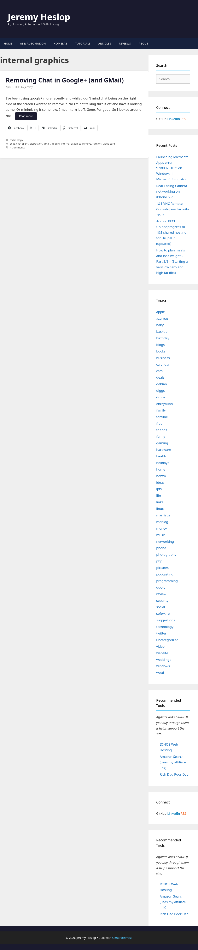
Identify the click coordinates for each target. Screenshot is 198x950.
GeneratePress (122, 938)
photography (166, 554)
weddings (163, 659)
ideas (160, 482)
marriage (163, 515)
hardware (163, 449)
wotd (160, 672)
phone (161, 548)
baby (160, 325)
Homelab (60, 43)
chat (12, 143)
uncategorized (167, 640)
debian (161, 384)
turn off (97, 143)
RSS (183, 119)
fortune (162, 417)
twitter (161, 633)
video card (109, 143)
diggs (160, 390)
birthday (162, 338)
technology (16, 140)
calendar (163, 364)
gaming (162, 443)
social (160, 607)
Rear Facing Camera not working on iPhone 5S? (171, 191)
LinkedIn (173, 119)
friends (161, 430)
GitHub (161, 119)
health (161, 456)
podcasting (164, 574)
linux (160, 508)
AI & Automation (33, 43)
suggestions (165, 620)
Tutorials (82, 43)
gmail (47, 143)
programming (167, 581)
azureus (162, 318)
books (161, 351)
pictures (162, 567)
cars (159, 371)
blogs (160, 344)
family (161, 410)
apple (160, 312)
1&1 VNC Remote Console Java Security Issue (172, 209)
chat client (22, 143)
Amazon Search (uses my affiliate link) (173, 762)
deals (160, 377)
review (161, 594)
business (163, 358)
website (162, 653)
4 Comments (17, 147)
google (55, 143)
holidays (162, 462)
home (160, 469)
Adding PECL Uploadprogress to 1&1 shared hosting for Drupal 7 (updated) (171, 232)
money (161, 528)
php (159, 561)
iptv (159, 489)
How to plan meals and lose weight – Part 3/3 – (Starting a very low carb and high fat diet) (172, 261)
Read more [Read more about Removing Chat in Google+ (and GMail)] (26, 116)
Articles (104, 43)
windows (163, 666)
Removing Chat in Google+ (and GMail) (65, 80)
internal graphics (71, 143)
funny (160, 436)
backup (161, 331)
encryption (164, 403)
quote (160, 587)
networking (165, 541)
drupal (161, 397)
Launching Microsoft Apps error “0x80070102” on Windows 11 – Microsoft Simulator (172, 168)
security (162, 600)
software (163, 613)
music (160, 535)
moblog (162, 522)
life (158, 495)
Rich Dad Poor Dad (174, 774)
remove (86, 143)
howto (161, 476)
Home (8, 43)
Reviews (125, 43)
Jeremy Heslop (39, 17)
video (160, 646)
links (159, 502)
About (143, 43)
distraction (36, 143)
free (159, 423)
